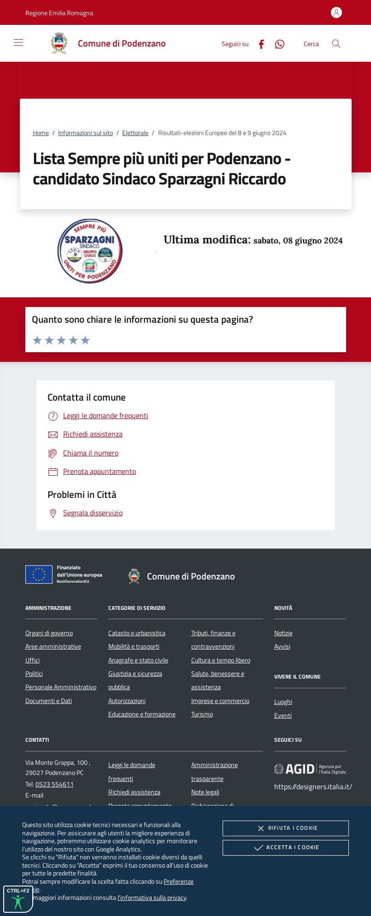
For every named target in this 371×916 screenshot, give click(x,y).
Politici (34, 673)
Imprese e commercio (220, 701)
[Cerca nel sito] (336, 43)
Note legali (205, 792)
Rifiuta (285, 828)
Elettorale (135, 133)
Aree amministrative (53, 646)
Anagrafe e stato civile (138, 660)
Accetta (285, 847)
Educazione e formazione (142, 714)
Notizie (283, 633)
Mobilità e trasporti (133, 646)
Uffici (32, 660)
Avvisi (282, 646)
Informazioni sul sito (85, 133)
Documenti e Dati (48, 701)
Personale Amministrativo (60, 687)
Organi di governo (49, 633)
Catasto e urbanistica (136, 633)
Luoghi (283, 702)
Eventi (283, 715)
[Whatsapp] (276, 43)
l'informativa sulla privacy (152, 897)
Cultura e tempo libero (220, 660)
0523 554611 (54, 784)
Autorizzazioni (127, 701)
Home (41, 133)
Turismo (202, 714)
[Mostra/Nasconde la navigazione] (18, 42)
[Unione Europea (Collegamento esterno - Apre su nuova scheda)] (66, 576)
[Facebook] (257, 43)
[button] (59, 12)
